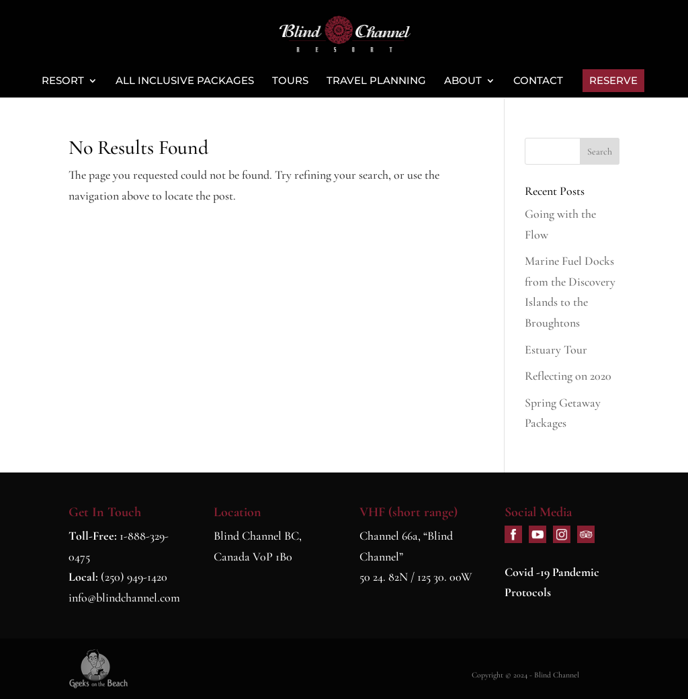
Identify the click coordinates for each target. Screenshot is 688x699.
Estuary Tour (556, 349)
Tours (290, 81)
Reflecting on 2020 (568, 375)
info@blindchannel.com (124, 597)
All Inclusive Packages (185, 81)
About (463, 81)
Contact (538, 81)
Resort (63, 81)
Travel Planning (376, 81)
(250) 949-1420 (134, 576)
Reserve (613, 80)
